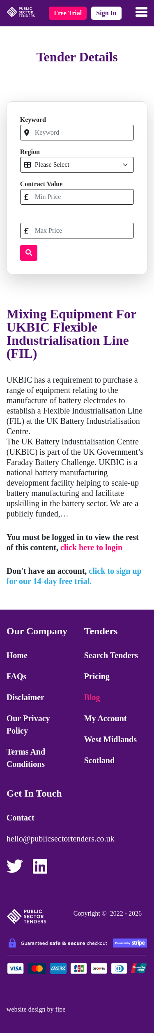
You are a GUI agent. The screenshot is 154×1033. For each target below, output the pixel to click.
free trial (68, 12)
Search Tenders (111, 655)
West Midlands (110, 739)
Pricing (97, 676)
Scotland (99, 760)
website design (26, 1009)
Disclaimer (25, 697)
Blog (92, 697)
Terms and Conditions (26, 758)
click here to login (91, 547)
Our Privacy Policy (28, 724)
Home (17, 655)
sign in (106, 12)
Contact (20, 817)
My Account (105, 718)
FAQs (17, 676)
